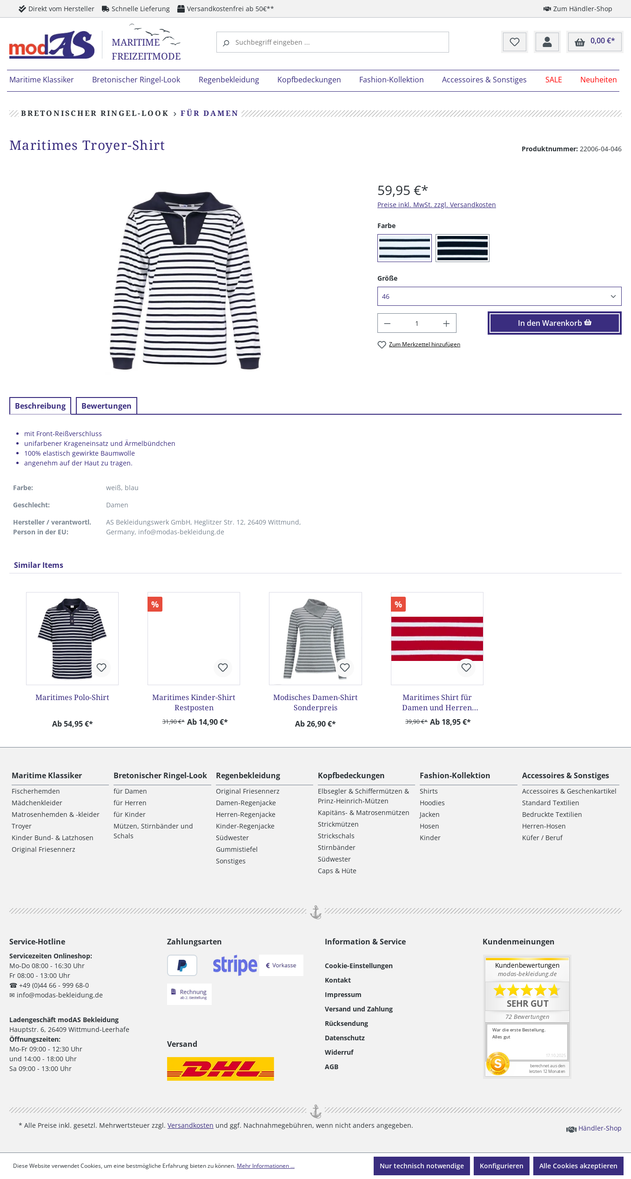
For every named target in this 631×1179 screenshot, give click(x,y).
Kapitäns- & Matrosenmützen (363, 812)
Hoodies (432, 802)
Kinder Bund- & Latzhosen (53, 837)
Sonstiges (231, 860)
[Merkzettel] (514, 42)
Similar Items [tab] (38, 565)
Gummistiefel (237, 849)
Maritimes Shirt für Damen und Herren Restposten (437, 702)
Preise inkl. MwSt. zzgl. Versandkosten (436, 204)
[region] (184, 280)
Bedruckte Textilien (552, 814)
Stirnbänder (337, 847)
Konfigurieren (502, 1165)
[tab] (40, 406)
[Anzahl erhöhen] (446, 323)
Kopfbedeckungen (351, 775)
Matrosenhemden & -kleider (56, 814)
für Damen (130, 791)
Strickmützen (338, 824)
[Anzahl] (417, 323)
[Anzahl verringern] (387, 323)
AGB (331, 1066)
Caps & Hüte (337, 870)
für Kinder (130, 814)
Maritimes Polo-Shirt (72, 697)
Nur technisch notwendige (422, 1165)
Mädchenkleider (37, 802)
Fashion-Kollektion (455, 775)
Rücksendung (346, 1023)
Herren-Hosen (544, 826)
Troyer (22, 826)
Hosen (429, 826)
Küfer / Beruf (542, 837)
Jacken (430, 814)
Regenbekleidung (248, 775)
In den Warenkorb (555, 323)
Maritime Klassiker (47, 775)
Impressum (343, 994)
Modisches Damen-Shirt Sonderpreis (315, 702)
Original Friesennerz (43, 849)
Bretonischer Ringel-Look (160, 775)
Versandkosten (191, 1125)
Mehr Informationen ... (266, 1166)
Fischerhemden (36, 791)
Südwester (232, 837)
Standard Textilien (550, 802)
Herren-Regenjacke (245, 814)
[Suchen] (227, 42)
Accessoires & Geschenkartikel (569, 791)
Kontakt (338, 980)
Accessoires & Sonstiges (565, 775)
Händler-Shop (594, 1128)
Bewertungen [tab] (106, 406)
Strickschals (336, 835)
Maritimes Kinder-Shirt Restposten (193, 702)
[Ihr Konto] (547, 42)
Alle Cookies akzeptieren (578, 1165)
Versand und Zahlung (359, 1008)
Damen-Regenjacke (246, 802)
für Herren (130, 802)
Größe (387, 278)
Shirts (429, 791)
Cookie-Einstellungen (359, 965)
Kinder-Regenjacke (245, 826)
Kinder (430, 837)
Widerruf (339, 1052)
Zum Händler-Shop (578, 8)
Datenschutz (345, 1037)
